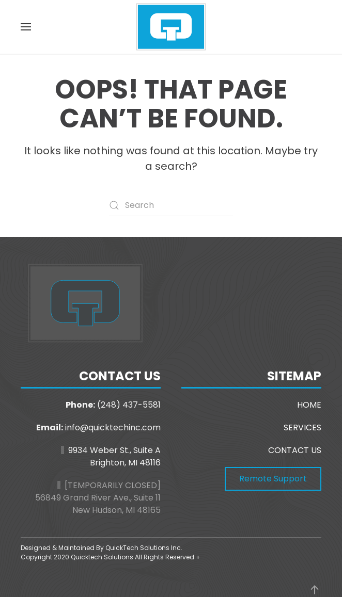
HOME (309, 405)
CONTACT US (294, 450)
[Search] (171, 205)
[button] (26, 26)
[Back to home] (171, 26)
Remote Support (273, 479)
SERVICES (302, 427)
